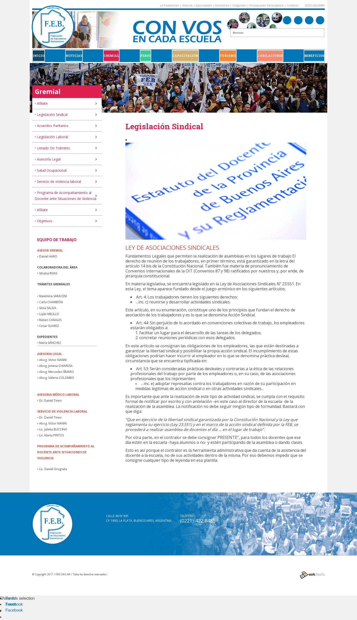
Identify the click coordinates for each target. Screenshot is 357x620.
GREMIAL (111, 56)
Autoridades (204, 5)
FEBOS (145, 56)
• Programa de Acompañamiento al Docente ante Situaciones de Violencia (65, 195)
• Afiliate (41, 103)
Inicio (38, 56)
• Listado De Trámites (52, 148)
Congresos (239, 5)
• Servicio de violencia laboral (58, 181)
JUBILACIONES (270, 56)
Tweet (10, 598)
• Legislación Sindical (51, 114)
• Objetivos (43, 221)
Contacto (293, 5)
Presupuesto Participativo (266, 5)
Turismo (228, 56)
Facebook (14, 604)
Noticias (74, 56)
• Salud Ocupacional (50, 170)
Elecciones (222, 5)
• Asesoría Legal (47, 159)
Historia (187, 5)
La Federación (169, 5)
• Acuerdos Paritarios (51, 125)
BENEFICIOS (314, 56)
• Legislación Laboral (51, 136)
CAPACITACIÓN (185, 56)
